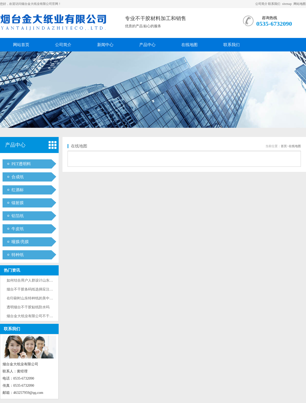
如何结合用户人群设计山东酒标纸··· (35, 280)
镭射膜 (17, 203)
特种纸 (17, 255)
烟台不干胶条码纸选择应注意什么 (33, 289)
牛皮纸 (17, 229)
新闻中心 (105, 45)
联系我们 (274, 4)
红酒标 (17, 190)
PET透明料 (21, 164)
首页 (284, 146)
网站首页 (21, 45)
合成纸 (17, 177)
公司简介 (261, 4)
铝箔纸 (17, 216)
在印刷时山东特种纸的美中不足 (32, 298)
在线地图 (189, 45)
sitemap (286, 4)
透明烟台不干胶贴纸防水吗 (28, 307)
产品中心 (147, 45)
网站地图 (300, 4)
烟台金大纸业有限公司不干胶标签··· (35, 316)
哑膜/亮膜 (20, 242)
